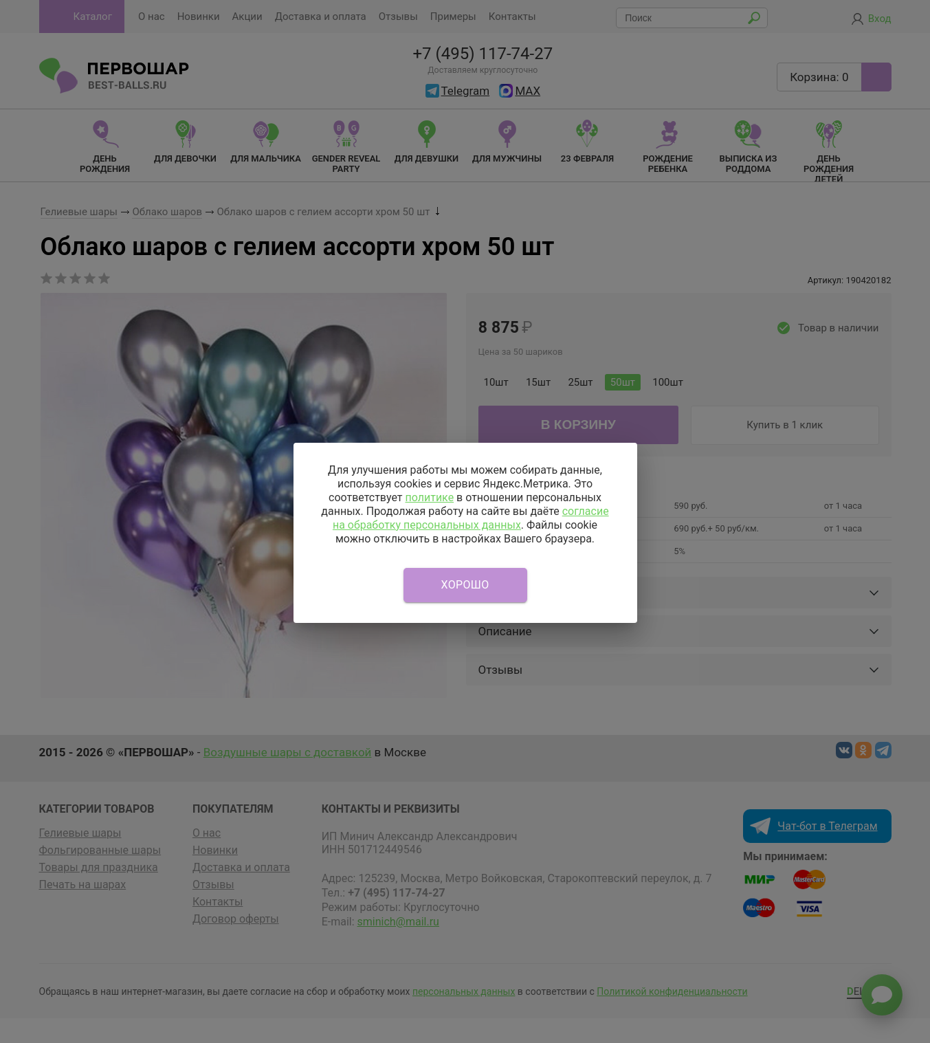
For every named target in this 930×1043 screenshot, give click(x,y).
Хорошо (465, 584)
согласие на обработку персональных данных (471, 518)
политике (429, 497)
